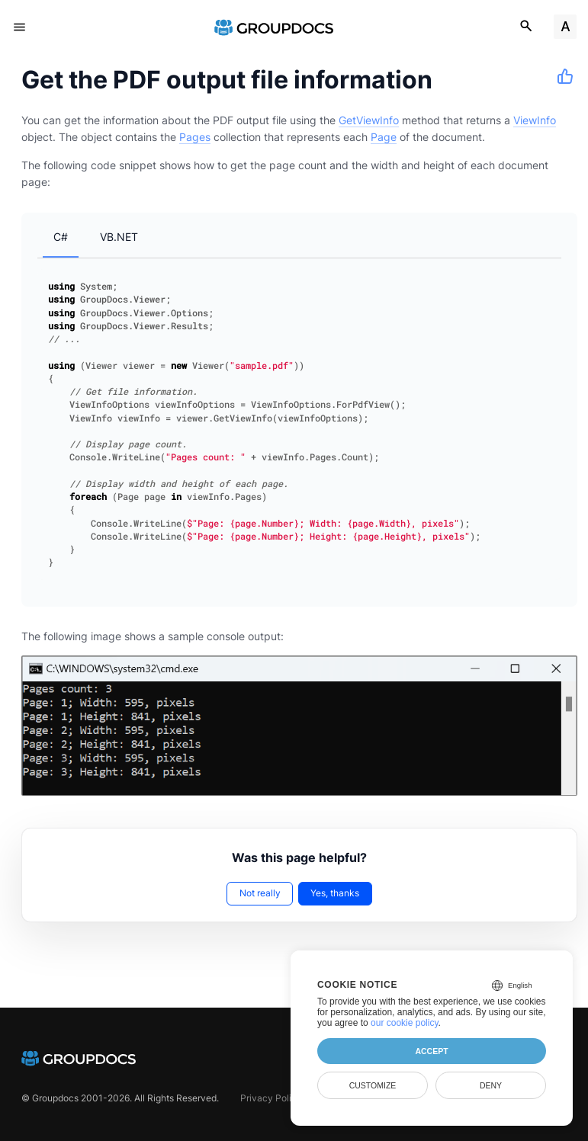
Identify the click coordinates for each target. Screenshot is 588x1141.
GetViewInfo (369, 120)
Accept (431, 1051)
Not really (260, 893)
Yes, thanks (334, 893)
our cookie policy (405, 1023)
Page (384, 136)
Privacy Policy (271, 1098)
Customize (373, 1085)
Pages (194, 136)
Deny (491, 1085)
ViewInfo (534, 120)
